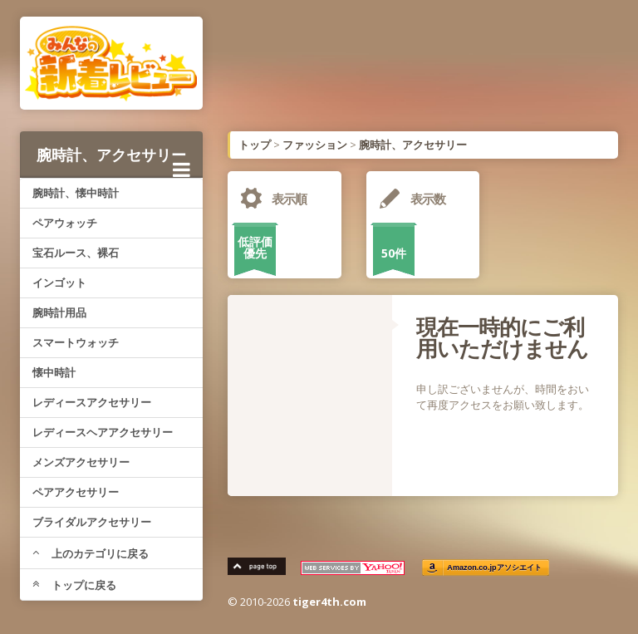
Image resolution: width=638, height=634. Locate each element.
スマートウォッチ (75, 342)
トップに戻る (74, 584)
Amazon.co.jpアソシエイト (494, 568)
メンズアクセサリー (81, 462)
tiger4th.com (329, 601)
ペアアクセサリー (75, 491)
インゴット (59, 282)
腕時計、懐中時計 (75, 192)
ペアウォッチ (64, 222)
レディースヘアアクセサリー (102, 432)
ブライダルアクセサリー (91, 521)
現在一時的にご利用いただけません (502, 337)
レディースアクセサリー (91, 402)
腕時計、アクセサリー (113, 161)
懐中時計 (54, 372)
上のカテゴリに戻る (90, 553)
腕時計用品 (59, 312)
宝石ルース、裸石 (75, 252)
